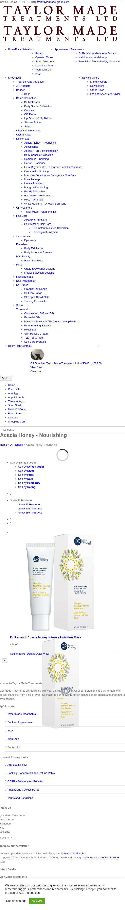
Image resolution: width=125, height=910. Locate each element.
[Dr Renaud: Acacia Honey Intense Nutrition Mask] (66, 581)
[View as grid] (10, 519)
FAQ (10, 730)
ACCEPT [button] (37, 900)
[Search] (3, 429)
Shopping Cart (16, 421)
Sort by (23, 462)
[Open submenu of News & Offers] (26, 410)
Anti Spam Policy (17, 764)
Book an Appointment (20, 722)
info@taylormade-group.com (52, 1)
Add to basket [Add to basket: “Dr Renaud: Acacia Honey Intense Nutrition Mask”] (18, 653)
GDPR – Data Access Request (25, 781)
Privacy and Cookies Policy (23, 789)
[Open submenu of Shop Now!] (22, 406)
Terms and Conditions (20, 798)
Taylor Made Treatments (21, 713)
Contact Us (13, 747)
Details (31, 653)
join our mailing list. (75, 853)
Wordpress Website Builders (103, 857)
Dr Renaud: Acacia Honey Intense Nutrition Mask (46, 637)
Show (21, 500)
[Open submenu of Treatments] (22, 402)
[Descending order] (10, 493)
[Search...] (62, 429)
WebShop (13, 738)
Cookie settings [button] (16, 900)
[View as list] (10, 523)
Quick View (42, 653)
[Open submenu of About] (16, 394)
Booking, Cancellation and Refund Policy (31, 773)
